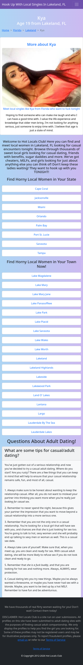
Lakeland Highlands (41, 367)
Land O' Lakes (41, 395)
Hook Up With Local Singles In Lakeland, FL (34, 4)
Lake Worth (41, 349)
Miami (41, 207)
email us (23, 640)
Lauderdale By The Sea (41, 422)
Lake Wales (41, 340)
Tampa (41, 253)
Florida (17, 30)
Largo (41, 413)
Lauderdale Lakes (41, 432)
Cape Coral (41, 188)
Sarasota (41, 244)
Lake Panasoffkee (41, 303)
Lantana (41, 404)
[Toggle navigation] (76, 4)
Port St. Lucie (41, 234)
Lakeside (41, 377)
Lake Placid (41, 321)
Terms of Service (55, 640)
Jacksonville (41, 198)
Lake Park (41, 312)
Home (5, 30)
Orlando (41, 216)
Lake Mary (41, 285)
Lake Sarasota (41, 331)
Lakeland (30, 30)
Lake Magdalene (41, 276)
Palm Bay (41, 225)
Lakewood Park (41, 386)
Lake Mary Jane (42, 294)
